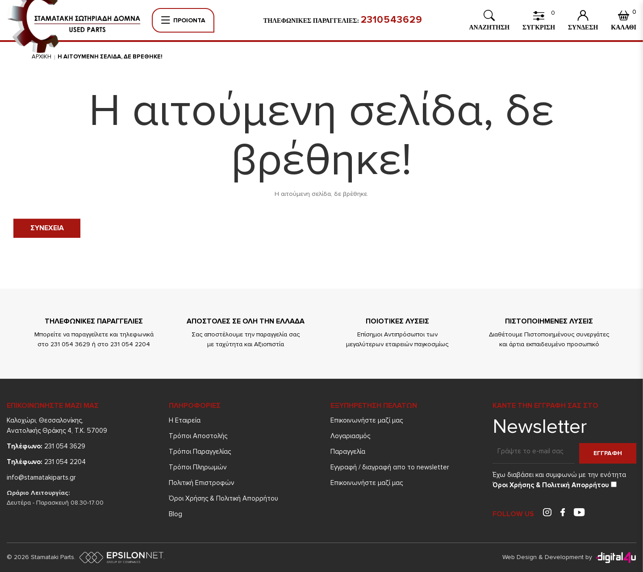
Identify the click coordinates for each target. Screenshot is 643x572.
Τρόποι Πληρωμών (198, 467)
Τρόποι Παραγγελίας (200, 452)
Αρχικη (41, 56)
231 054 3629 (46, 446)
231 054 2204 (46, 462)
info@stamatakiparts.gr (41, 477)
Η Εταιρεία (184, 420)
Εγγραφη (607, 453)
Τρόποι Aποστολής (198, 436)
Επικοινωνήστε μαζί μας (366, 420)
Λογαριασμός (350, 436)
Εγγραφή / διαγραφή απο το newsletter (389, 467)
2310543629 (391, 20)
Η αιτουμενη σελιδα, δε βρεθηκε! (110, 56)
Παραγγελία (347, 452)
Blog (175, 514)
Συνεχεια (47, 228)
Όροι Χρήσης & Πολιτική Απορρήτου (223, 498)
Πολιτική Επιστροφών (201, 483)
